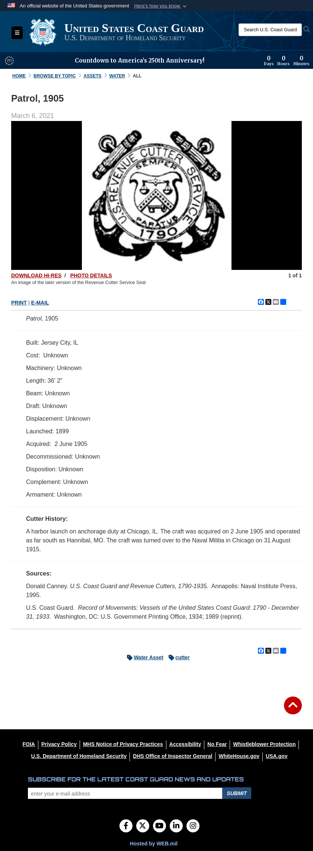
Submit (237, 793)
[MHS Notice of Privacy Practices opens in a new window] (123, 744)
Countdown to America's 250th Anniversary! (139, 60)
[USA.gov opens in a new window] (276, 756)
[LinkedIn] (176, 826)
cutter (177, 657)
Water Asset (143, 657)
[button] (161, 6)
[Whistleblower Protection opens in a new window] (264, 744)
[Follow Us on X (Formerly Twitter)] (142, 826)
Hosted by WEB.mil (154, 844)
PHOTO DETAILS (91, 275)
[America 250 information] (9, 60)
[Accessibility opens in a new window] (185, 744)
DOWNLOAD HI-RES (36, 275)
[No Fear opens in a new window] (217, 744)
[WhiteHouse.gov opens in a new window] (238, 756)
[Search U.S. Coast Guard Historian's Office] (270, 29)
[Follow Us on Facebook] (125, 826)
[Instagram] (192, 826)
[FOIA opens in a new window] (29, 744)
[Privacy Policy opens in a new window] (59, 744)
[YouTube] (159, 826)
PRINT (19, 303)
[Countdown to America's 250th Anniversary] (286, 60)
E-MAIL (40, 303)
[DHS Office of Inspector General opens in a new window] (172, 756)
